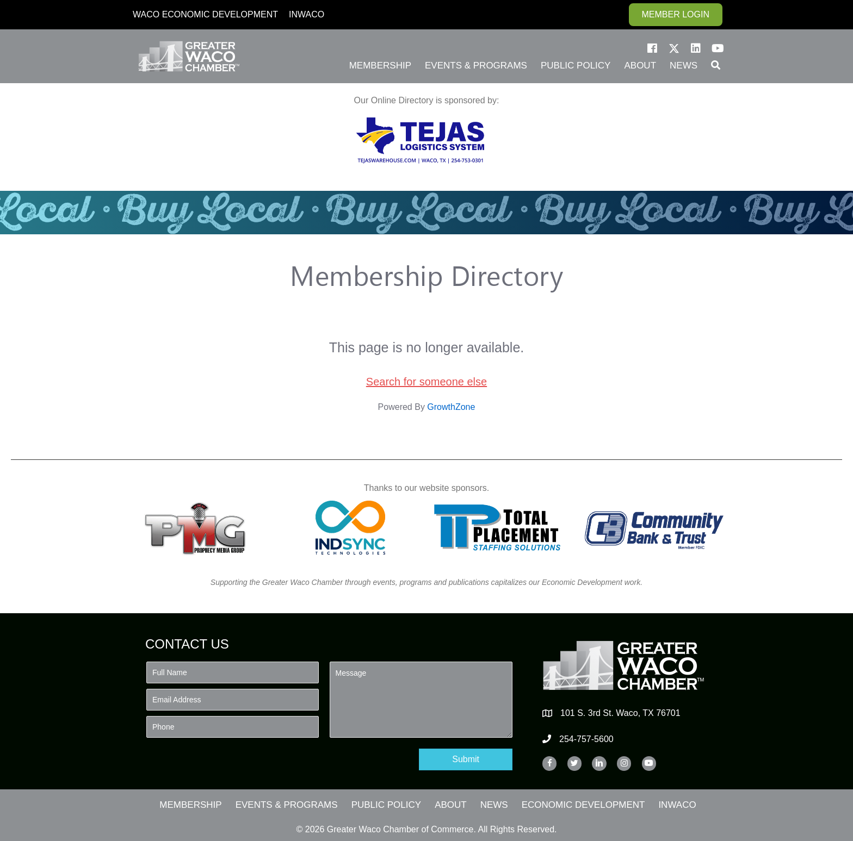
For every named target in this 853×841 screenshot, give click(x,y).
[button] (652, 48)
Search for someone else (426, 382)
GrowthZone (451, 407)
